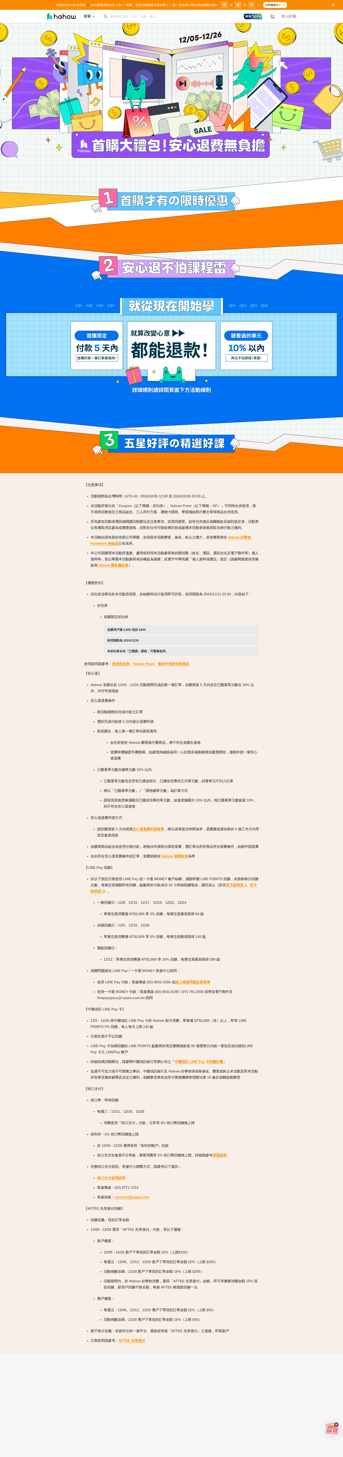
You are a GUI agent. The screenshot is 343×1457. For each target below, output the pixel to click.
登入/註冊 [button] (288, 16)
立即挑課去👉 (275, 5)
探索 (90, 16)
